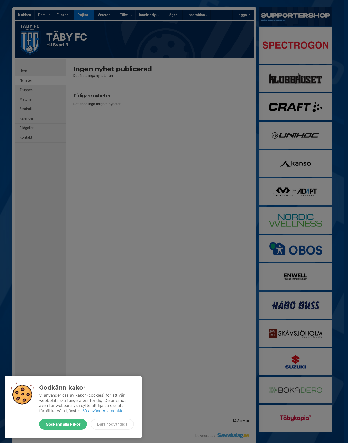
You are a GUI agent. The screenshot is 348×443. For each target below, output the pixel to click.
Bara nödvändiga (112, 424)
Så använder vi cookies (103, 410)
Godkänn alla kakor (63, 424)
